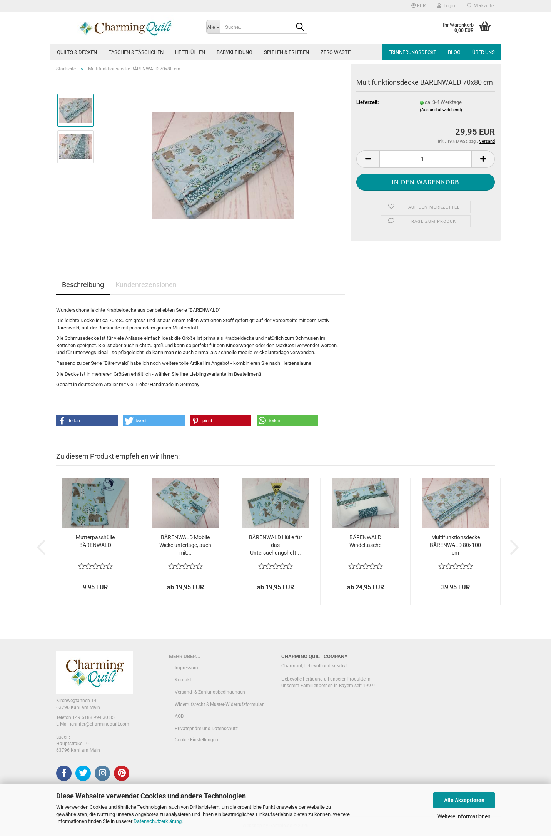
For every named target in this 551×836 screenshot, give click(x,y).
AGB (179, 716)
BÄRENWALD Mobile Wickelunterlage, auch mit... (185, 545)
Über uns (483, 52)
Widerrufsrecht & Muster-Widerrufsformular (219, 704)
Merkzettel (481, 5)
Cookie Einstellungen (196, 739)
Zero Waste (336, 52)
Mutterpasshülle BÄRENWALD (95, 541)
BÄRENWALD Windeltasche (365, 541)
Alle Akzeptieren (464, 800)
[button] (418, 6)
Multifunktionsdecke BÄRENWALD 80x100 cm (455, 545)
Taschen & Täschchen (136, 52)
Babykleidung (234, 52)
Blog (454, 52)
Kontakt (183, 679)
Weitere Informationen (464, 816)
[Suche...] (213, 27)
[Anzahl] (425, 159)
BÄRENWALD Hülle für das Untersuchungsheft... (275, 545)
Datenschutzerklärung (158, 821)
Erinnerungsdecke (412, 52)
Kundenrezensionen (146, 285)
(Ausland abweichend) (441, 109)
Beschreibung (83, 285)
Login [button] (446, 5)
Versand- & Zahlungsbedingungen (210, 692)
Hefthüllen (190, 52)
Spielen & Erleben (286, 52)
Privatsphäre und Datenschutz (206, 728)
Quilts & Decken (77, 52)
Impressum (186, 667)
